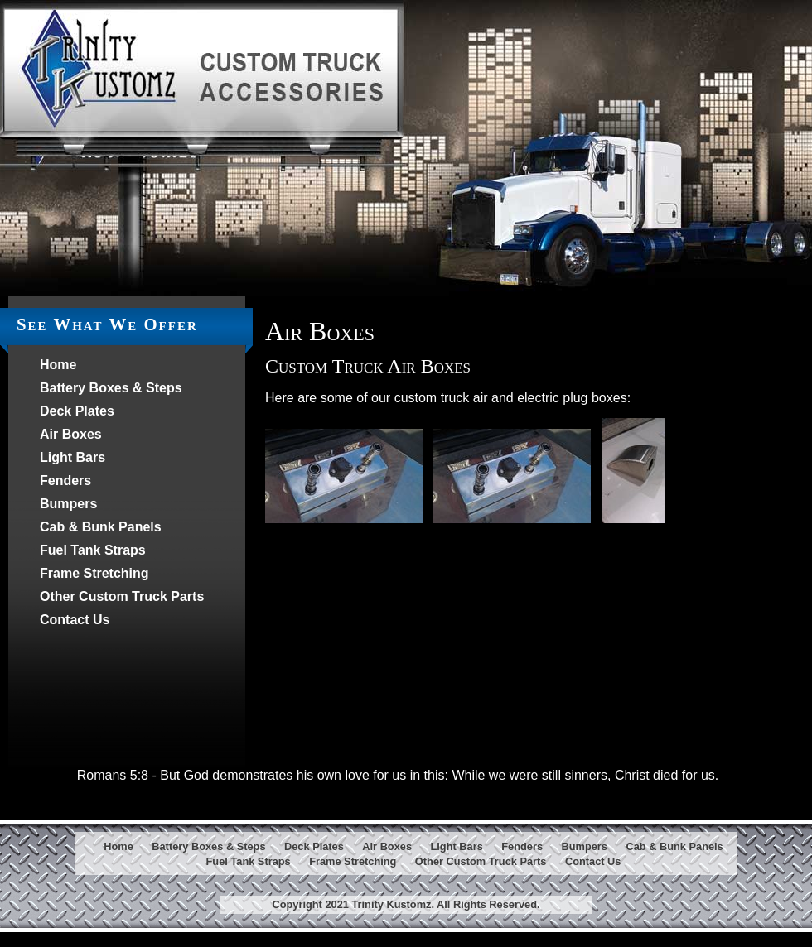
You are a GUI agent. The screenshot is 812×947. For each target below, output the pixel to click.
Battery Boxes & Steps (111, 388)
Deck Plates (77, 411)
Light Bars (72, 457)
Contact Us (74, 620)
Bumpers (68, 504)
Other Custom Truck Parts (122, 596)
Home (58, 365)
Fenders (65, 481)
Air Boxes (71, 434)
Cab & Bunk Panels (101, 527)
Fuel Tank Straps (93, 550)
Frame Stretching (94, 573)
